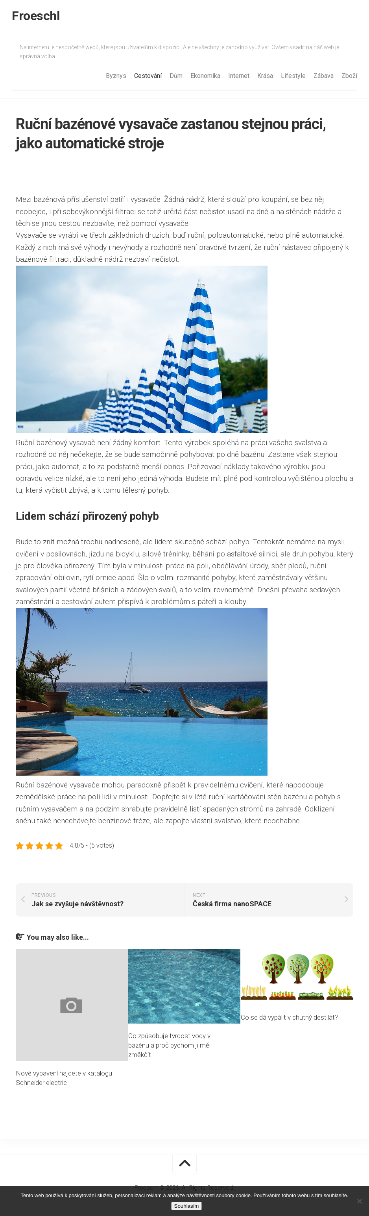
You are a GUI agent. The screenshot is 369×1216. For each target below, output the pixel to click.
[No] (359, 1201)
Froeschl (35, 15)
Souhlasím (186, 1206)
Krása (265, 75)
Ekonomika (205, 75)
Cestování (148, 75)
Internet (238, 75)
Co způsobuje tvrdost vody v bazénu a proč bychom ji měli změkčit (170, 1045)
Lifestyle (293, 75)
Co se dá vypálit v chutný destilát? (289, 1017)
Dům (176, 75)
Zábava (324, 75)
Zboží (349, 75)
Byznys (116, 75)
